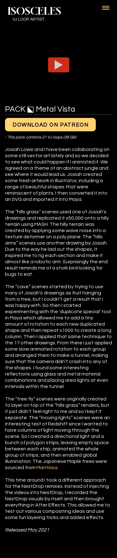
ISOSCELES (34, 11)
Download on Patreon (50, 125)
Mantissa (47, 467)
